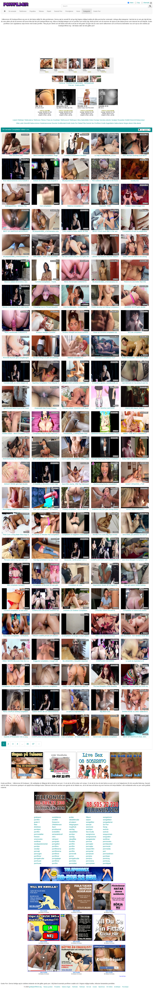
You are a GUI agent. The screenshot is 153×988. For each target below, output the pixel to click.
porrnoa (89, 841)
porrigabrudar (39, 858)
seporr (88, 820)
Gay (138, 3)
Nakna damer (118, 123)
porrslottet (73, 863)
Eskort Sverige (94, 120)
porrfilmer (55, 854)
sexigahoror (107, 817)
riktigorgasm (73, 824)
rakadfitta (72, 839)
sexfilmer (106, 839)
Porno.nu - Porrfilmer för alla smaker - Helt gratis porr (76, 83)
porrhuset (37, 861)
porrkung (106, 858)
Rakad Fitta (82, 123)
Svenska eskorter (105, 120)
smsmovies (38, 839)
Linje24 (15, 120)
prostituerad (56, 829)
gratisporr (37, 817)
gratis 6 (37, 822)
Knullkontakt (62, 123)
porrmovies (107, 841)
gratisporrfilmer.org (35, 987)
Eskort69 (27, 123)
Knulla (103, 123)
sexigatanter (90, 839)
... (22, 744)
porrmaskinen (108, 854)
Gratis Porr (74, 123)
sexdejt (36, 849)
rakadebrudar (74, 820)
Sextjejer (114, 120)
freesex (37, 837)
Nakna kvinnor (35, 123)
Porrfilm (72, 841)
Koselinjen (56, 120)
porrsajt (37, 851)
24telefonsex (57, 824)
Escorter (54, 123)
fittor (35, 824)
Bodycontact (140, 120)
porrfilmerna (56, 849)
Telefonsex (37, 120)
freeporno (55, 822)
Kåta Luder (20, 123)
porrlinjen (106, 856)
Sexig (105, 827)
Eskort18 (133, 120)
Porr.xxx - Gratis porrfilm (77, 85)
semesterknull (57, 834)
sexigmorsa (90, 834)
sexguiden (107, 837)
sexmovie (89, 827)
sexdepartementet (41, 844)
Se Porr (106, 824)
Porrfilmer (97, 123)
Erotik (68, 123)
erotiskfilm (56, 832)
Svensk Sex (90, 123)
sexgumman (107, 834)
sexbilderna (56, 817)
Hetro (131, 3)
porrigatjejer (56, 858)
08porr (88, 817)
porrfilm (37, 820)
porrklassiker (108, 844)
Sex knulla (90, 832)
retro (54, 837)
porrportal (89, 851)
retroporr (55, 839)
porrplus (89, 856)
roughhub (72, 827)
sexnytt (88, 824)
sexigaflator (107, 820)
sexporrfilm (90, 849)
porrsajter (89, 844)
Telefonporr (73, 120)
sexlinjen (89, 829)
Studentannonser (46, 123)
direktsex (37, 827)
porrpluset (90, 854)
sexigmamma (91, 837)
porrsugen (38, 854)
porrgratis (55, 841)
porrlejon (37, 829)
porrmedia (106, 849)
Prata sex (49, 120)
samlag (72, 829)
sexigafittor (90, 822)
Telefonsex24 (64, 120)
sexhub (105, 829)
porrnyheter (90, 863)
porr (104, 851)
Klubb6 (127, 120)
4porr (54, 827)
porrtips (72, 834)
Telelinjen (21, 120)
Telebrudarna (28, 120)
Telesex (43, 120)
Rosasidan (121, 120)
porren (71, 856)
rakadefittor (73, 832)
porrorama (90, 861)
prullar (71, 817)
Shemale (146, 3)
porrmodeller (39, 834)
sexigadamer (108, 822)
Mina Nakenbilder (83, 120)
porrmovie (106, 846)
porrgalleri (56, 844)
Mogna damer (128, 123)
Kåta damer (137, 123)
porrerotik (72, 854)
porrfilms (55, 846)
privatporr (72, 822)
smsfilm (55, 820)
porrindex (72, 861)
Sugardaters (110, 123)
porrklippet (107, 863)
